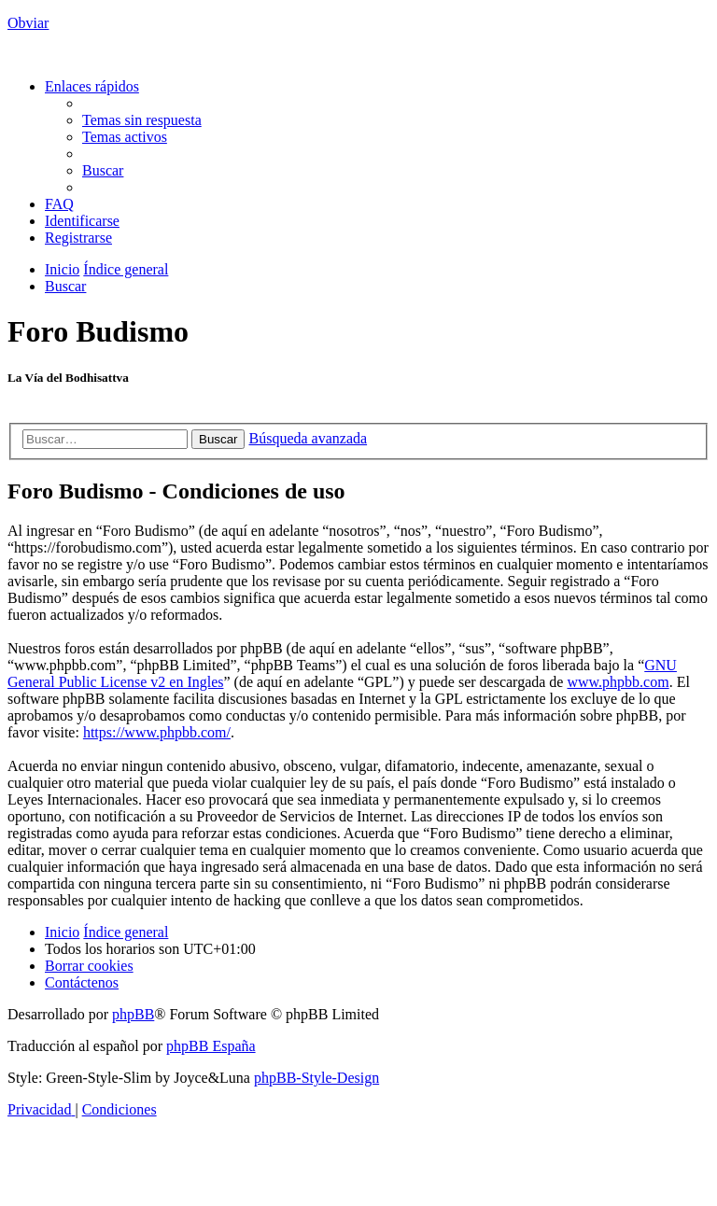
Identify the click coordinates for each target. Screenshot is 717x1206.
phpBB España (211, 1046)
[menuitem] (142, 120)
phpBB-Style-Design (316, 1078)
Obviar (28, 23)
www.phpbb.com (617, 682)
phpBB (133, 1014)
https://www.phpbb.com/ (157, 732)
